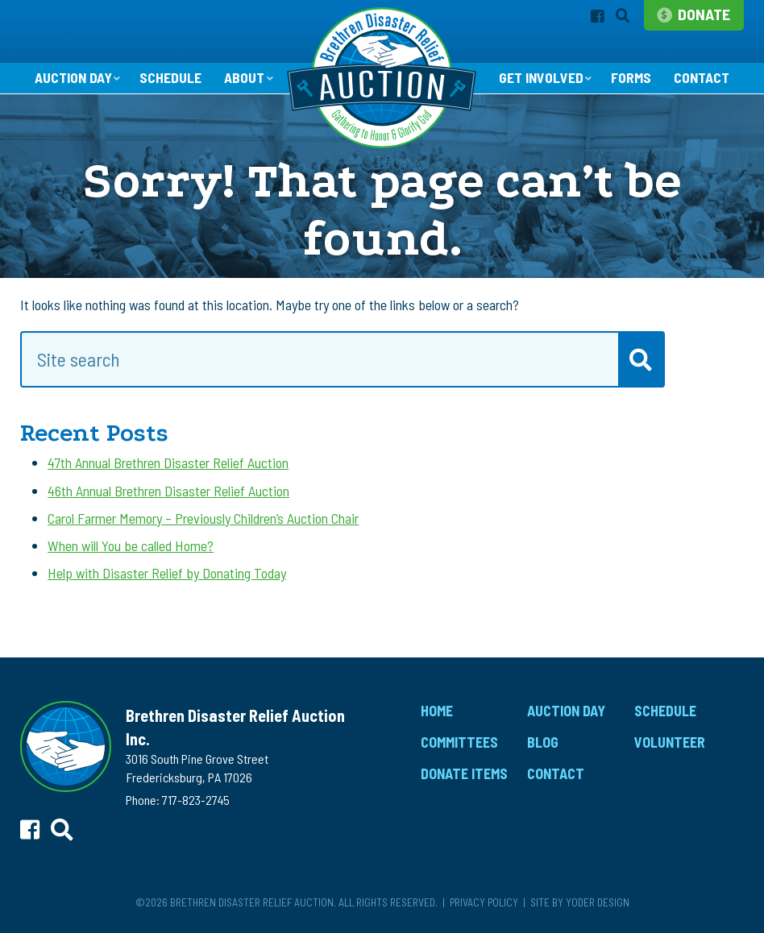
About (243, 78)
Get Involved (540, 78)
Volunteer (669, 743)
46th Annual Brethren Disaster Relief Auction (168, 491)
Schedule (170, 79)
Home (437, 711)
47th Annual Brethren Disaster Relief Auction (168, 463)
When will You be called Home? (131, 546)
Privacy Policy (484, 903)
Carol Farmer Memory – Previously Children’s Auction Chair (203, 519)
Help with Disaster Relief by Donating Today (167, 574)
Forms (632, 79)
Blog (542, 743)
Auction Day (71, 78)
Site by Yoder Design (579, 903)
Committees (459, 743)
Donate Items (464, 774)
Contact (703, 79)
